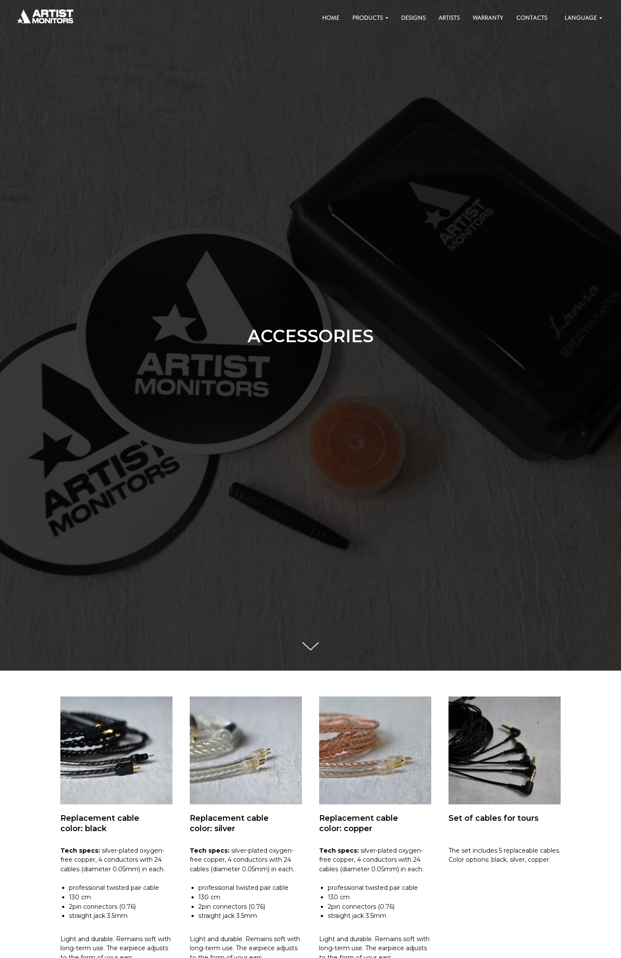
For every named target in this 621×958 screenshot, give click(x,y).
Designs (413, 17)
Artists (449, 17)
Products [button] (367, 17)
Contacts (531, 17)
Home (330, 17)
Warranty (488, 17)
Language (581, 17)
